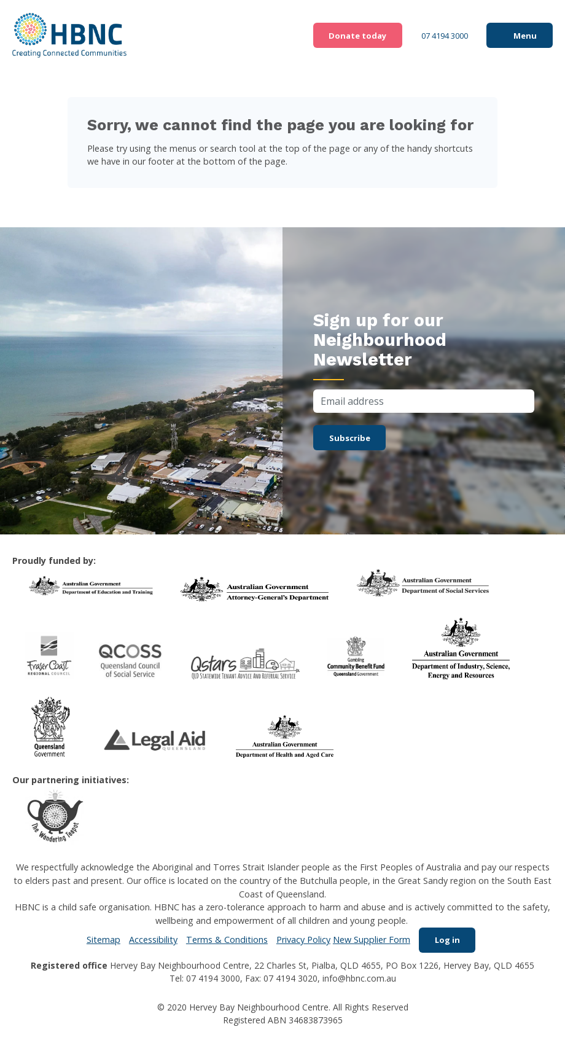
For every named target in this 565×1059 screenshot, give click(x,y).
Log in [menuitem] (447, 941)
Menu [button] (522, 35)
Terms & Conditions (224, 941)
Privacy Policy (300, 941)
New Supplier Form (368, 941)
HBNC (70, 35)
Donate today (339, 35)
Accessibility (150, 941)
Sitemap (100, 941)
